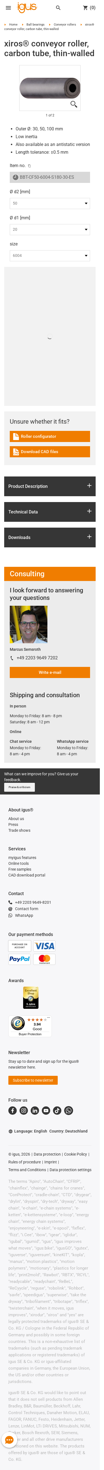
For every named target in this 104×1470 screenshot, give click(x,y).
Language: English (27, 1131)
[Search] (58, 7)
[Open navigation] (8, 7)
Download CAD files (35, 452)
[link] (50, 438)
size (14, 244)
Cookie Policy (75, 1154)
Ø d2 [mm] (20, 191)
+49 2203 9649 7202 (37, 657)
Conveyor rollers (65, 24)
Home (13, 24)
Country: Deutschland (68, 1131)
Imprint (50, 1162)
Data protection (47, 1154)
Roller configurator (35, 437)
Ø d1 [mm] (20, 217)
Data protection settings (70, 1170)
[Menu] (48, 1018)
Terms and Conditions (27, 1170)
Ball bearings (35, 24)
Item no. (18, 165)
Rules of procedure (24, 1162)
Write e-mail (50, 672)
